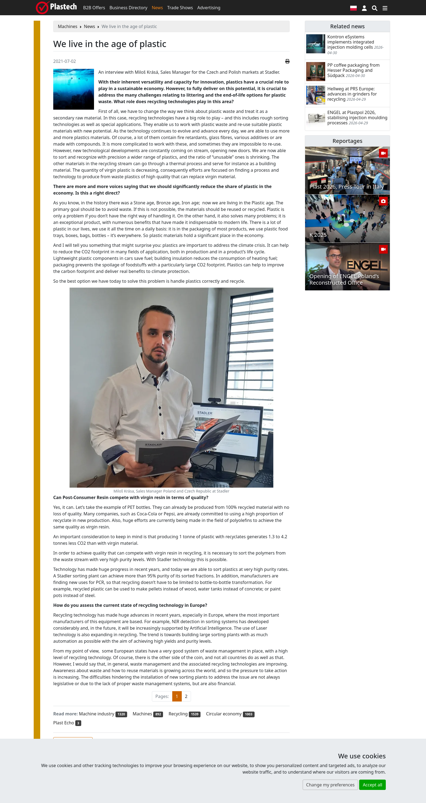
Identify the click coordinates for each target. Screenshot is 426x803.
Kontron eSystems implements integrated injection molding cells (350, 42)
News (157, 8)
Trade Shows (180, 8)
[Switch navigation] (385, 7)
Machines (67, 26)
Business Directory (128, 8)
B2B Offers (94, 8)
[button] (364, 7)
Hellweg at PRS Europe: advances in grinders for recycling (352, 94)
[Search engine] (374, 7)
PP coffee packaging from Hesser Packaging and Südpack (353, 70)
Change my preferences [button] (330, 785)
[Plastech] (56, 7)
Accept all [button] (372, 785)
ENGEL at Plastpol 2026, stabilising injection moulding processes (357, 117)
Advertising (208, 8)
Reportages (347, 140)
